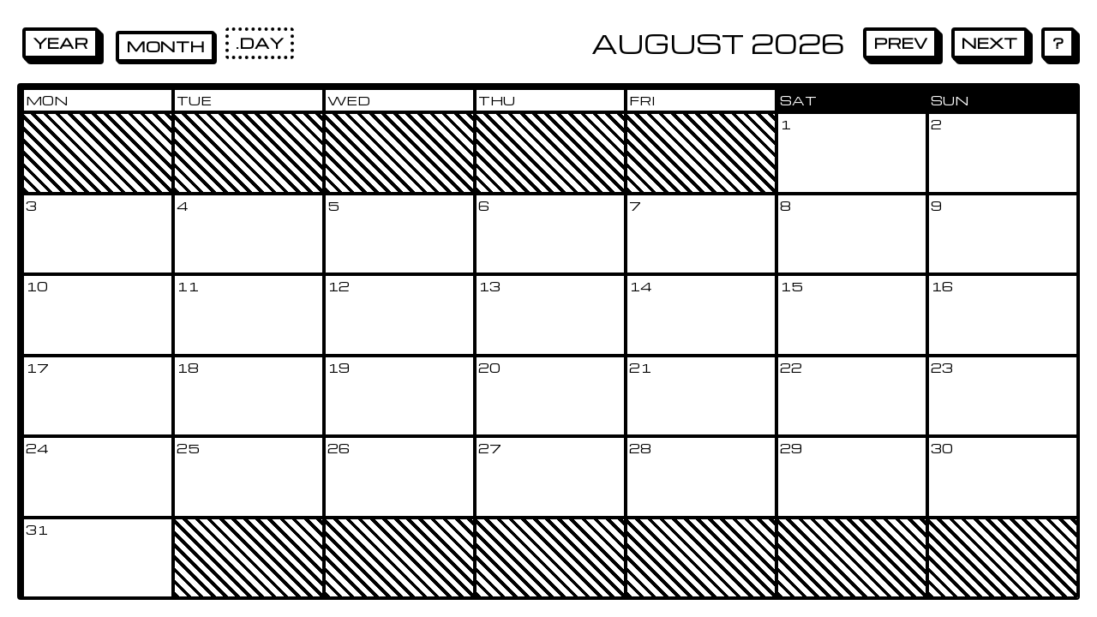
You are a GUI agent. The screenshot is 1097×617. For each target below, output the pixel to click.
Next (989, 42)
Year (60, 42)
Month (165, 46)
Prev (900, 42)
